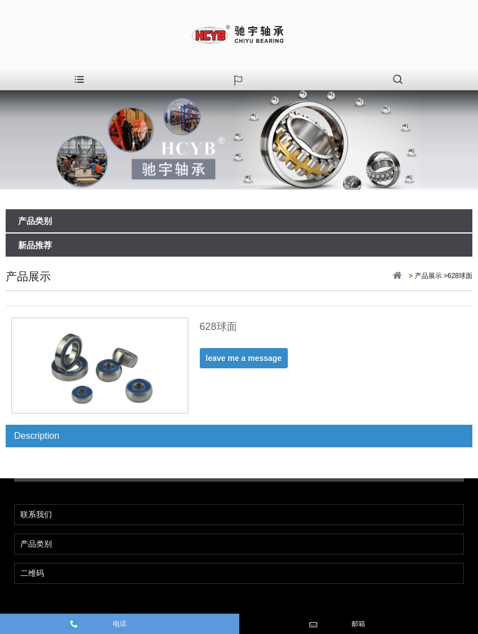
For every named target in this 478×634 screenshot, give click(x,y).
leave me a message (244, 358)
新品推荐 (35, 246)
